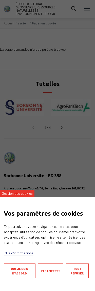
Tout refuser (77, 271)
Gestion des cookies (17, 193)
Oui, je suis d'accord (19, 271)
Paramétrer (51, 271)
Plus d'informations (18, 253)
